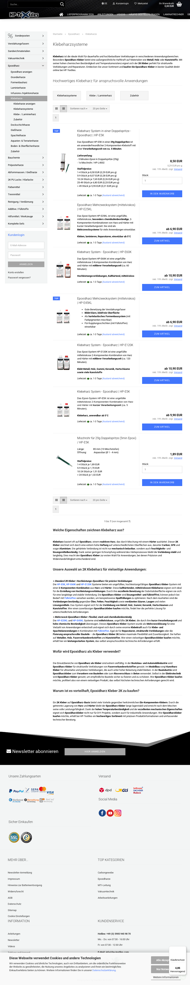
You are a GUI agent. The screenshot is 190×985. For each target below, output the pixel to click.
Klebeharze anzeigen (24, 103)
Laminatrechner (173, 14)
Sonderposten (19, 36)
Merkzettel (141, 3)
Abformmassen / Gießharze (22, 172)
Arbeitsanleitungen (107, 897)
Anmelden (26, 264)
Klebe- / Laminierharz (25, 114)
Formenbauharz (19, 82)
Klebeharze (16, 98)
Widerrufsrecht (16, 891)
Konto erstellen (16, 272)
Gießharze (16, 130)
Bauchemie (14, 157)
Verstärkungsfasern (18, 43)
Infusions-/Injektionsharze (25, 93)
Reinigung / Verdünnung (20, 201)
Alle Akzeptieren (166, 960)
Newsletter (13, 940)
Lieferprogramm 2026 (80, 14)
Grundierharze (18, 77)
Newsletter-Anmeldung (20, 872)
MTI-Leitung (104, 885)
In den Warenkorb (162, 193)
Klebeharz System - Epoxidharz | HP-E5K (103, 391)
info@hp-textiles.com (117, 952)
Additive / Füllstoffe (18, 209)
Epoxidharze (104, 878)
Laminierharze (18, 87)
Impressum (14, 878)
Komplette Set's (16, 223)
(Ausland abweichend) (113, 195)
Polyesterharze (16, 165)
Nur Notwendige (166, 969)
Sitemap (12, 910)
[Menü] (184, 948)
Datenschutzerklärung (104, 970)
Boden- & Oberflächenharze (25, 146)
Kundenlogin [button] (121, 3)
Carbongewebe (106, 872)
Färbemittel (14, 187)
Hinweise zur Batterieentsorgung (25, 885)
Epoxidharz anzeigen (21, 71)
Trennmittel (14, 194)
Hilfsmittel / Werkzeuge (20, 216)
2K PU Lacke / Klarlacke (20, 179)
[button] (104, 3)
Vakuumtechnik (16, 58)
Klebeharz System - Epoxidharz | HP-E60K (104, 252)
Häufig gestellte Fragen (144, 14)
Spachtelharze (18, 135)
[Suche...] (61, 4)
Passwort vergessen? (19, 277)
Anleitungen (105, 14)
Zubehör (18, 119)
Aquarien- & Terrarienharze (24, 140)
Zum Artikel (162, 240)
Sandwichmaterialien (19, 51)
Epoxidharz (13, 65)
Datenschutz (14, 904)
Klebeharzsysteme (23, 109)
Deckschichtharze (20, 124)
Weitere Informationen (166, 977)
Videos (121, 14)
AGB (10, 897)
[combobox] (79, 108)
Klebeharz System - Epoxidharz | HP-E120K (105, 345)
